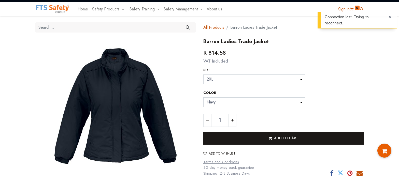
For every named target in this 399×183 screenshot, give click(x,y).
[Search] (188, 27)
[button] (362, 9)
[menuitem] (83, 9)
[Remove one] (207, 120)
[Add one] (232, 120)
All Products (213, 27)
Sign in (344, 9)
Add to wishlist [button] (219, 153)
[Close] (390, 17)
